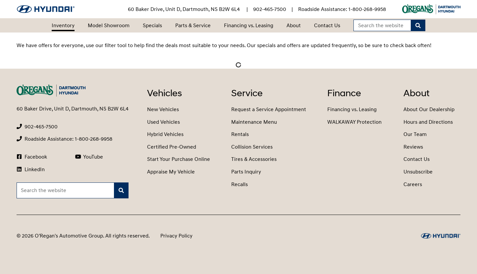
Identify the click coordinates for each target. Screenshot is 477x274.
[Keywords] (382, 25)
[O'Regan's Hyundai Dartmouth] (46, 9)
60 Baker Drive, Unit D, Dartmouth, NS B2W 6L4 (184, 9)
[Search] (418, 25)
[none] (269, 9)
